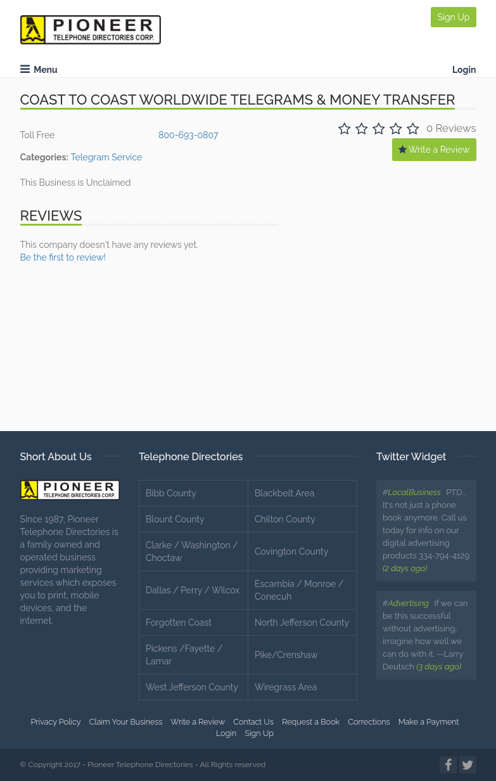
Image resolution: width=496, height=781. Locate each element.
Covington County (291, 551)
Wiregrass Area (286, 687)
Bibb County (171, 493)
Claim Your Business (126, 721)
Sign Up (453, 17)
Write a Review (434, 150)
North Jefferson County (302, 622)
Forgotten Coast (179, 622)
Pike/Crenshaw (286, 655)
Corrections (369, 721)
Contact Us (253, 721)
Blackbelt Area (284, 493)
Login (464, 70)
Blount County (175, 519)
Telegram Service (106, 157)
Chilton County (285, 519)
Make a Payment (428, 721)
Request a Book (311, 721)
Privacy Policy (55, 721)
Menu (39, 69)
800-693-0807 (188, 135)
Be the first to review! (63, 257)
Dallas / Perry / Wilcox (192, 590)
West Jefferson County (192, 687)
